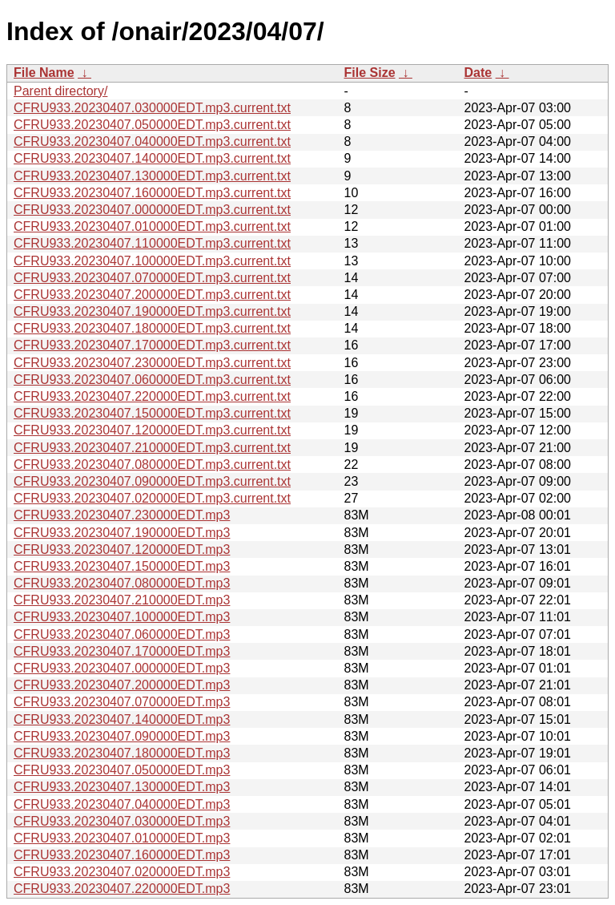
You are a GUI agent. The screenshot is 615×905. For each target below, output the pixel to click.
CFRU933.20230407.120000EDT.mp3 (122, 549)
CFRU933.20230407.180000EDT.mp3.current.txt (152, 328)
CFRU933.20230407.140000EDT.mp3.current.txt (152, 158)
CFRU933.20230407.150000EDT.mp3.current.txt (152, 413)
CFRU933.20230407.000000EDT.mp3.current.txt (152, 209)
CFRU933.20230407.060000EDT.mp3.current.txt (152, 379)
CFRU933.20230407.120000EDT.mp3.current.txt (152, 430)
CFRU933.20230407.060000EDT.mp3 (122, 634)
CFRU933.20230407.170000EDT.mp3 (122, 651)
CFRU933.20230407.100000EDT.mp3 (122, 617)
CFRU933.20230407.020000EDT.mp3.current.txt (152, 498)
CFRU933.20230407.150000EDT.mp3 (122, 566)
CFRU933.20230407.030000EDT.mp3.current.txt (152, 108)
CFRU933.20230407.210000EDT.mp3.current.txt (152, 448)
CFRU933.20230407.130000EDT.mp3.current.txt (152, 176)
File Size (370, 72)
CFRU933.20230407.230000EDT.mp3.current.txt (152, 363)
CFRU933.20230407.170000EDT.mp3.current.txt (152, 345)
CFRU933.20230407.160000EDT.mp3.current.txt (152, 193)
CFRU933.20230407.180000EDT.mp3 (122, 753)
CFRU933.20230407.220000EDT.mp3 (122, 888)
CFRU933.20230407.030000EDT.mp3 (122, 821)
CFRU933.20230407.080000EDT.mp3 (122, 583)
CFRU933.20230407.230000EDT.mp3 (122, 515)
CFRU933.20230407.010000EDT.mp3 (122, 838)
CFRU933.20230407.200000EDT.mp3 (122, 685)
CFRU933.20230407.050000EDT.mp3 (122, 770)
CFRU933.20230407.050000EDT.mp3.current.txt (152, 124)
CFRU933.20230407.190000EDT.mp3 (122, 532)
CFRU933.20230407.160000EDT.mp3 (122, 855)
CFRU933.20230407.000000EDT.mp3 (122, 668)
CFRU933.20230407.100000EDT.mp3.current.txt (152, 261)
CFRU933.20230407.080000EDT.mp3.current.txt (152, 464)
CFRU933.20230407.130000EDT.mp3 (122, 787)
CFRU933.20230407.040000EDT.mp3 (122, 804)
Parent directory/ (60, 91)
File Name (44, 72)
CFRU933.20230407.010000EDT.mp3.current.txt (152, 226)
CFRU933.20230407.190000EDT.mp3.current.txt (152, 311)
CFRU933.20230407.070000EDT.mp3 (122, 702)
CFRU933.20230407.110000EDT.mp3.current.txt (152, 243)
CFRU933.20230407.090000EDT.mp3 (122, 736)
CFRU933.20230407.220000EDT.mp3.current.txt (152, 396)
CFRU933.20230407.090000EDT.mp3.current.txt (152, 481)
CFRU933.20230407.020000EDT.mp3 (122, 872)
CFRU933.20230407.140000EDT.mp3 (122, 719)
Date (478, 72)
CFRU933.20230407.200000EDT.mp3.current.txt (152, 294)
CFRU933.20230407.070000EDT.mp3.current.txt (152, 278)
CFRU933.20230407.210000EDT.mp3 (122, 600)
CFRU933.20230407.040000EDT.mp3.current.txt (152, 141)
